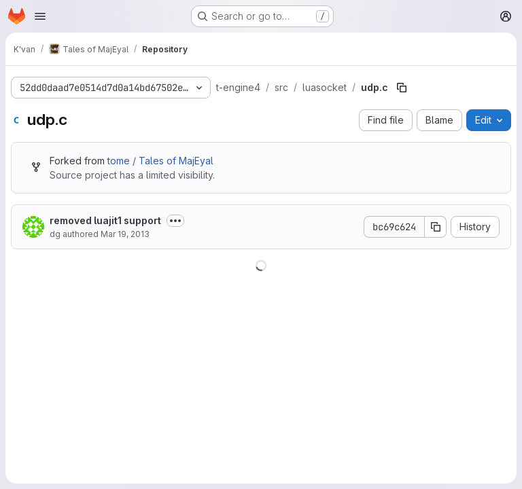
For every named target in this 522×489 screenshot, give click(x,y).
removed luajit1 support (105, 220)
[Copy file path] (402, 87)
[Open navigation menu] (40, 16)
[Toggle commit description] (175, 221)
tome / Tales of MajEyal (160, 160)
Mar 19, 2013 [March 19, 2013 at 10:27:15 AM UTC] (125, 234)
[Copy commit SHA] (436, 227)
